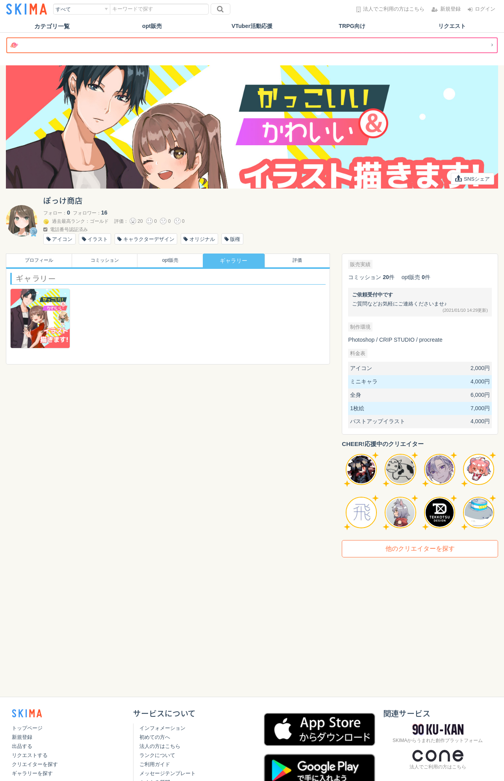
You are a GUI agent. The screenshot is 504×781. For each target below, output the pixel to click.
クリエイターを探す (35, 764)
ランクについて (157, 755)
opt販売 (151, 26)
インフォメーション (162, 728)
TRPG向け (352, 26)
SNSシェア (471, 178)
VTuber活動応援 (252, 26)
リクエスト (452, 26)
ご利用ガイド (154, 764)
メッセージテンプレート (167, 773)
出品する (22, 746)
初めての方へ (154, 737)
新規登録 (22, 737)
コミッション (102, 260)
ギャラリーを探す (32, 773)
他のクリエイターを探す (420, 548)
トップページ (27, 728)
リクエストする (30, 755)
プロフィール (36, 260)
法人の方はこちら (159, 746)
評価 (299, 260)
